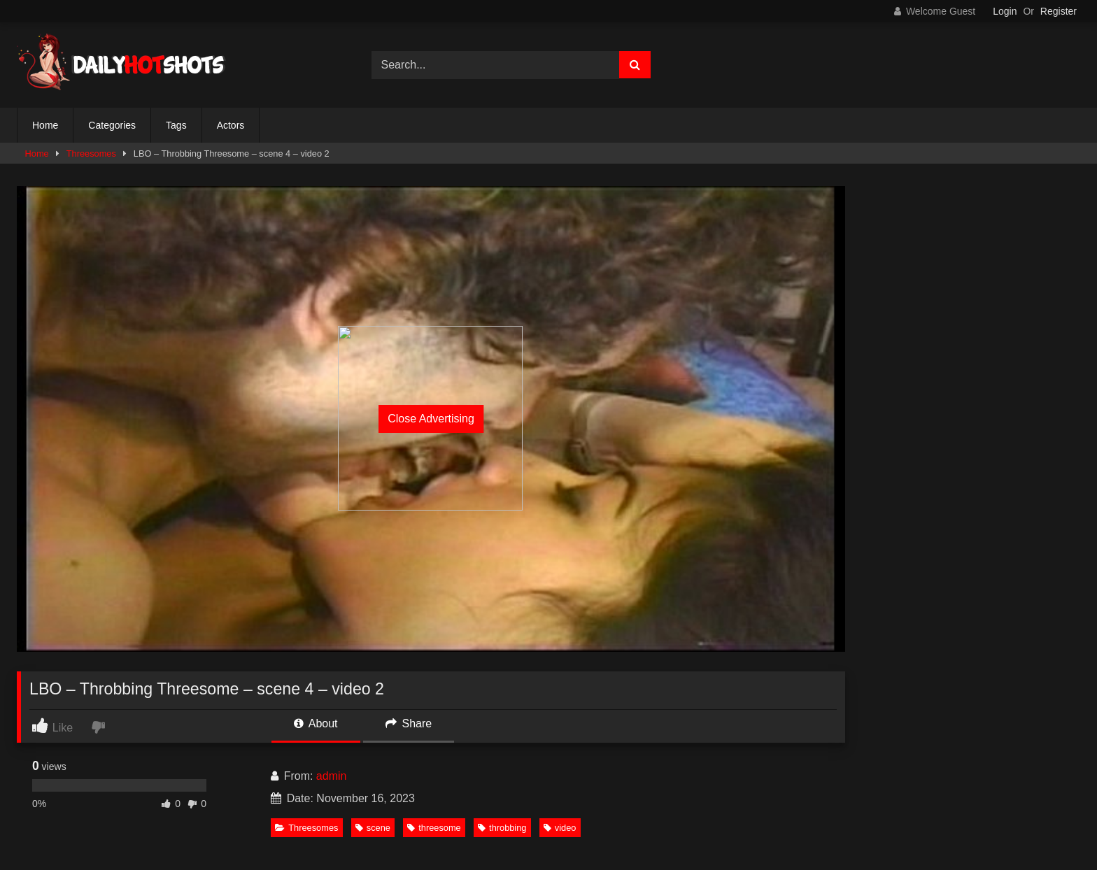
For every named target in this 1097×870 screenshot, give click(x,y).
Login (1005, 11)
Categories (112, 125)
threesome (433, 827)
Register (1058, 11)
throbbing (502, 827)
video (560, 827)
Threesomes (91, 153)
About (315, 723)
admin (331, 776)
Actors (231, 125)
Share (408, 723)
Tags (176, 125)
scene (372, 827)
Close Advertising (431, 419)
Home (45, 125)
